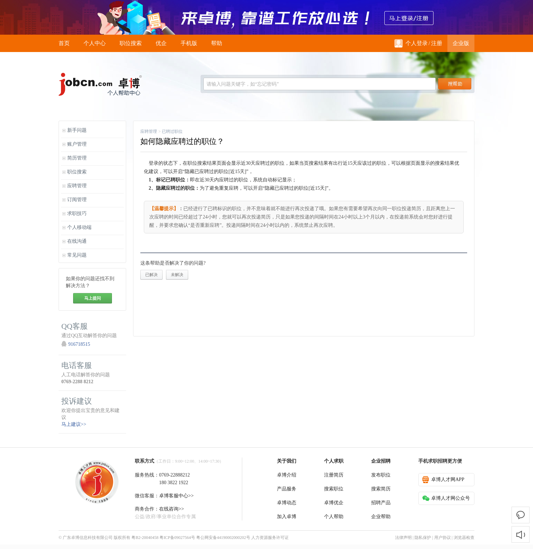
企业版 (461, 43)
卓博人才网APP (443, 479)
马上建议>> (73, 424)
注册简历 (333, 475)
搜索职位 (333, 488)
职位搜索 (131, 43)
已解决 (151, 274)
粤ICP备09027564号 (177, 537)
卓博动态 (286, 502)
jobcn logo (100, 84)
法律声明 (403, 537)
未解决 (177, 274)
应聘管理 (148, 131)
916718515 (79, 344)
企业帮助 (381, 516)
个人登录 (411, 43)
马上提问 (92, 298)
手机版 (189, 43)
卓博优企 (333, 502)
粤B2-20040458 (144, 537)
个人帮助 (333, 516)
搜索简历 (381, 488)
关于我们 (286, 461)
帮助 (216, 43)
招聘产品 (381, 502)
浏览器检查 (464, 537)
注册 (436, 43)
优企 (161, 43)
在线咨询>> (171, 509)
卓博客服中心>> (176, 495)
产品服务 (286, 488)
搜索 (454, 84)
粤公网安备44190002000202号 (223, 537)
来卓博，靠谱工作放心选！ (266, 17)
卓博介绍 (286, 475)
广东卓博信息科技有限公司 (88, 537)
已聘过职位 (172, 131)
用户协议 (442, 537)
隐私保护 (422, 537)
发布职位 (381, 475)
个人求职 (333, 461)
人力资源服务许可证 (270, 537)
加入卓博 (286, 516)
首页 (64, 43)
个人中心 (95, 43)
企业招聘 (381, 461)
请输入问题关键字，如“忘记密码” (243, 84)
